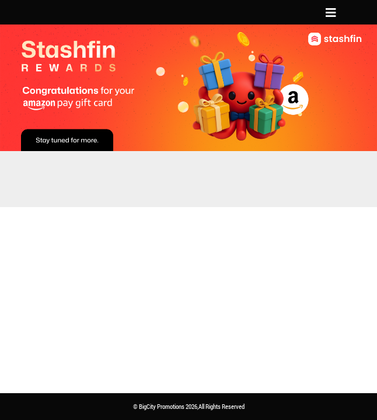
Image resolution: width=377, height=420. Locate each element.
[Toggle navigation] (331, 12)
